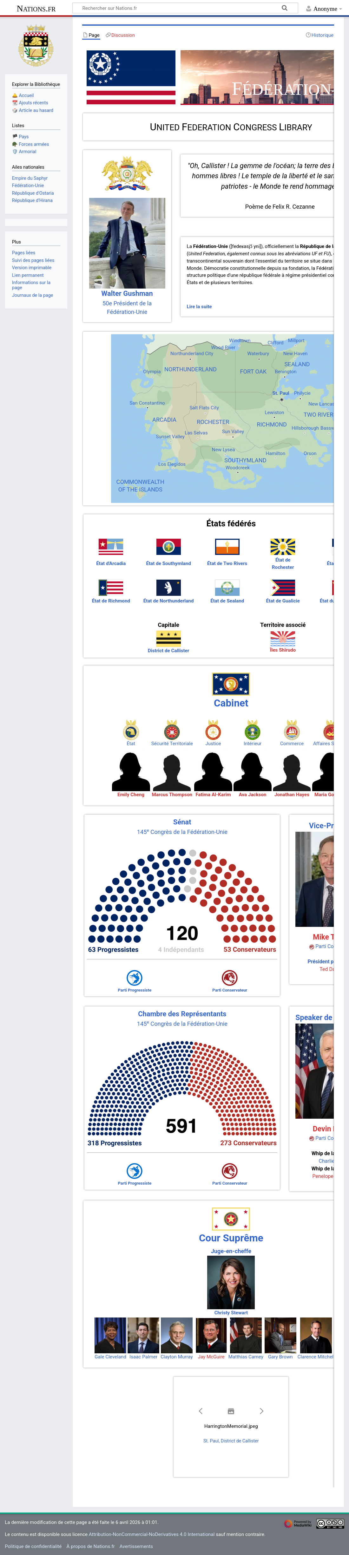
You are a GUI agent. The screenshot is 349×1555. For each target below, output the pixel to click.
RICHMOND (271, 424)
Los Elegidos (172, 464)
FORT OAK (253, 371)
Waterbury (258, 353)
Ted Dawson (333, 969)
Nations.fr (36, 8)
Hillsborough (305, 428)
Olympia (152, 371)
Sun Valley (233, 431)
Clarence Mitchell (316, 1357)
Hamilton (275, 453)
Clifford (275, 343)
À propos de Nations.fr (91, 1546)
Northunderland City (191, 353)
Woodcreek (238, 468)
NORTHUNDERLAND (190, 369)
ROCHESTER (213, 422)
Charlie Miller (333, 1161)
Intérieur (252, 743)
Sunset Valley (170, 436)
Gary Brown (280, 1357)
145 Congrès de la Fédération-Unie (182, 832)
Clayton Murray (177, 1357)
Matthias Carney (245, 1357)
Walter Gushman (127, 293)
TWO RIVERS (320, 414)
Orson (310, 453)
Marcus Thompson (172, 794)
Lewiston (274, 412)
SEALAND (297, 364)
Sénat (182, 822)
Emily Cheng (130, 794)
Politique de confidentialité (33, 1546)
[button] (201, 1411)
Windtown (239, 340)
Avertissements (136, 1546)
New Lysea (223, 449)
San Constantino (147, 403)
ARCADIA (164, 419)
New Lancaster (324, 404)
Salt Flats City (204, 408)
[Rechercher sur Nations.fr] (185, 8)
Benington (285, 371)
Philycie (302, 393)
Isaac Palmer (143, 1357)
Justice (213, 743)
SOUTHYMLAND (245, 460)
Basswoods (333, 428)
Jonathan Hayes (291, 794)
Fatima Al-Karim (213, 794)
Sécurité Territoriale (172, 743)
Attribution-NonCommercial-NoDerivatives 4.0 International (152, 1534)
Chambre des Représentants (182, 1014)
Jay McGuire (211, 1357)
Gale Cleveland (110, 1357)
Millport (296, 340)
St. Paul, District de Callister (231, 1440)
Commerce (292, 743)
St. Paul (281, 393)
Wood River (223, 347)
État (131, 743)
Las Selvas (196, 433)
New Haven (295, 353)
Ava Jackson (253, 794)
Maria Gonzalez (331, 794)
